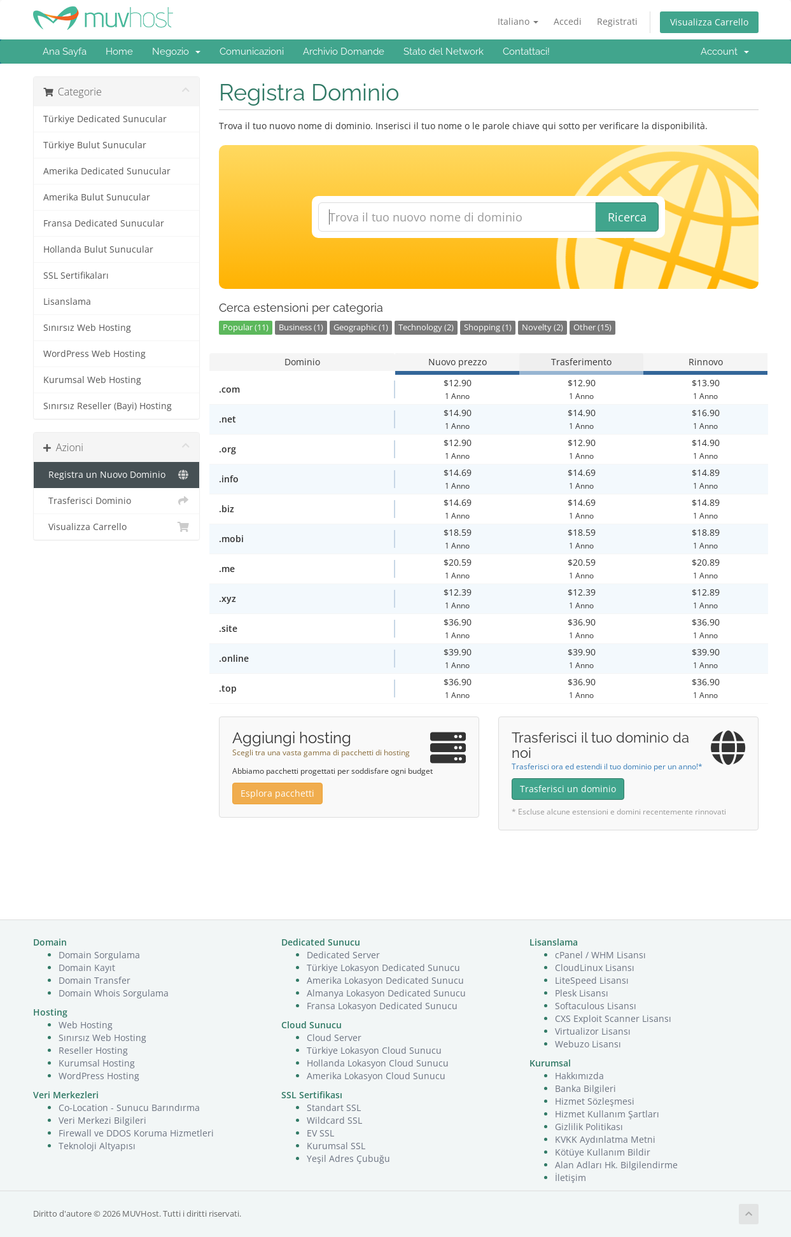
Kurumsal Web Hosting (92, 380)
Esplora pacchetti (277, 793)
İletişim (570, 1177)
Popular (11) (246, 327)
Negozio (176, 51)
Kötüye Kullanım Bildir (602, 1152)
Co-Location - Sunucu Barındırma (129, 1107)
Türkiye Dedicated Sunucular (105, 119)
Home (119, 51)
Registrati (617, 21)
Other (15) (592, 327)
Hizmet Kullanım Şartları (607, 1114)
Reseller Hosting (93, 1050)
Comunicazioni (252, 51)
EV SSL (320, 1133)
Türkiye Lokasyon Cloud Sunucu (374, 1050)
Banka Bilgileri (585, 1088)
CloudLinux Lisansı (594, 967)
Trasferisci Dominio (116, 500)
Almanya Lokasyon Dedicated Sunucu (386, 993)
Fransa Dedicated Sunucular (103, 223)
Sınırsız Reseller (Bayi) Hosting (107, 406)
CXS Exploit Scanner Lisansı (613, 1018)
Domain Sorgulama (99, 955)
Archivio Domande (343, 51)
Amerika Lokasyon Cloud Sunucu (376, 1076)
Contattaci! (526, 51)
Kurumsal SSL (336, 1146)
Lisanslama (67, 301)
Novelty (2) (542, 327)
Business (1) (301, 327)
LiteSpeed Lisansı (592, 980)
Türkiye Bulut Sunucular (94, 145)
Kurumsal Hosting (97, 1063)
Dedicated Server (343, 955)
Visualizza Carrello (709, 22)
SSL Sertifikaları (76, 275)
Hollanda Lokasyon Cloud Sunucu (378, 1063)
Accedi (568, 21)
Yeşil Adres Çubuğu (348, 1158)
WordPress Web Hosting (94, 354)
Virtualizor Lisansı (593, 1031)
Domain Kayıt (87, 967)
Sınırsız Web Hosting (87, 327)
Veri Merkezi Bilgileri (102, 1120)
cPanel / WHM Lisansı (600, 955)
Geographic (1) (360, 327)
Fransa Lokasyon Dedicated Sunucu (382, 1006)
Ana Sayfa (65, 51)
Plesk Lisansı (581, 993)
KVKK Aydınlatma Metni (605, 1139)
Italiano (518, 21)
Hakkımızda (579, 1076)
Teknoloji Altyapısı (97, 1146)
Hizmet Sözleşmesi (594, 1101)
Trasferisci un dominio (568, 789)
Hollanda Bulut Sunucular (98, 249)
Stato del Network (443, 51)
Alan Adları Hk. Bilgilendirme (616, 1165)
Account (725, 51)
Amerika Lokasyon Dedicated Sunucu (385, 980)
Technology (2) (426, 327)
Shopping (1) (488, 327)
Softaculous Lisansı (595, 1006)
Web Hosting (86, 1025)
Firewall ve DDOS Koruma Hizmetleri (136, 1133)
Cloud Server (334, 1037)
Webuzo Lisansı (588, 1044)
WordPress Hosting (99, 1076)
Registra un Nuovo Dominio (116, 474)
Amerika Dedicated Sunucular (107, 171)
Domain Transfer (94, 980)
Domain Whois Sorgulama (114, 993)
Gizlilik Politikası (589, 1127)
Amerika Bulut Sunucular (96, 197)
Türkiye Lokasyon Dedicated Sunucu (383, 967)
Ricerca (627, 217)
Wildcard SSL (334, 1120)
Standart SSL (334, 1107)
